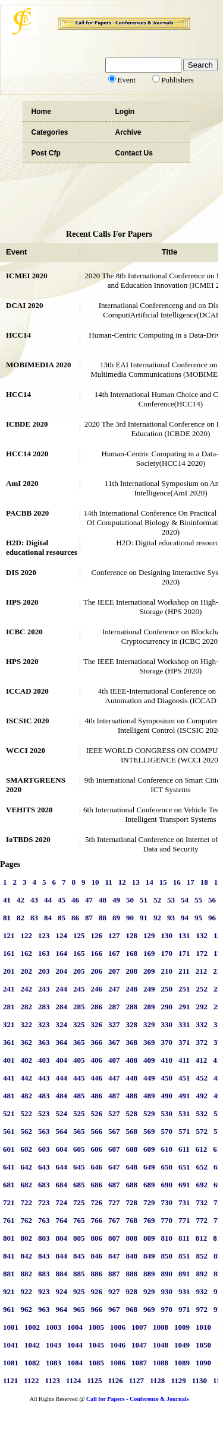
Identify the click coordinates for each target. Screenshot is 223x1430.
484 (62, 1095)
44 (48, 899)
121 (9, 935)
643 (44, 1166)
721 (9, 1202)
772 (202, 1220)
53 (171, 899)
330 (167, 1024)
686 (97, 1184)
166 (97, 953)
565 (79, 1131)
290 (167, 1006)
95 (198, 917)
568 (132, 1131)
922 (27, 1291)
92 (157, 917)
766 (97, 1220)
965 (79, 1309)
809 (149, 1238)
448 (132, 1077)
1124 (73, 1380)
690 (167, 1184)
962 (27, 1309)
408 (132, 1060)
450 (167, 1077)
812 (202, 1238)
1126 (115, 1380)
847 (114, 1255)
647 (114, 1166)
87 (89, 917)
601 (9, 1149)
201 (9, 971)
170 (167, 953)
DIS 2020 (21, 572)
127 (114, 935)
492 (202, 1095)
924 (62, 1291)
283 (44, 1006)
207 (114, 971)
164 (62, 953)
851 (184, 1255)
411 (184, 1060)
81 (7, 917)
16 (177, 882)
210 (167, 971)
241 (9, 988)
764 (62, 1220)
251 (184, 988)
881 (9, 1273)
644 (62, 1166)
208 (132, 971)
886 (97, 1273)
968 (132, 1309)
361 (9, 1042)
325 (79, 1024)
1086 (117, 1362)
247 (114, 988)
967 (114, 1309)
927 (114, 1291)
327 (114, 1024)
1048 (160, 1344)
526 (97, 1113)
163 (44, 953)
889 (149, 1273)
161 (9, 953)
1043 (53, 1344)
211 (184, 971)
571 (184, 1131)
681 (9, 1184)
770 (167, 1220)
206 (97, 971)
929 (149, 1291)
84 (48, 917)
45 (61, 899)
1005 (96, 1327)
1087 (139, 1362)
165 (79, 953)
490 (167, 1095)
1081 (10, 1362)
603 (44, 1149)
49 (116, 899)
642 (27, 1166)
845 (79, 1255)
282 (27, 1006)
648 (132, 1166)
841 (9, 1255)
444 (62, 1077)
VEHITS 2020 (29, 809)
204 (62, 971)
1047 (139, 1344)
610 (167, 1149)
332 (202, 1024)
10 (95, 882)
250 (167, 988)
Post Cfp (46, 153)
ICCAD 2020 (27, 691)
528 (132, 1113)
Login (125, 111)
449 (149, 1077)
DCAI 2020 (24, 305)
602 (27, 1149)
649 (149, 1166)
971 (184, 1309)
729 (149, 1202)
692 (202, 1184)
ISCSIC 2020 (27, 720)
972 (202, 1309)
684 (62, 1184)
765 (79, 1220)
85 (61, 917)
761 (9, 1220)
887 (114, 1273)
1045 (96, 1344)
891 (184, 1273)
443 (44, 1077)
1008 (160, 1327)
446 (97, 1077)
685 (79, 1184)
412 (202, 1060)
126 (97, 935)
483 (44, 1095)
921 (9, 1291)
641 (9, 1166)
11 (108, 882)
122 (27, 935)
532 (202, 1113)
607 (114, 1149)
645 (79, 1166)
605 (79, 1149)
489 (149, 1095)
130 (167, 935)
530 (167, 1113)
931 (184, 1291)
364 (62, 1042)
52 (157, 899)
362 (27, 1042)
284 (62, 1006)
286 (97, 1006)
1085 (96, 1362)
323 (44, 1024)
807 (114, 1238)
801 (9, 1238)
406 (97, 1060)
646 (97, 1166)
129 (149, 935)
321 (9, 1024)
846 (97, 1255)
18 (204, 882)
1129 (178, 1380)
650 (167, 1166)
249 (149, 988)
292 (202, 1006)
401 (9, 1060)
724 (62, 1202)
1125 (94, 1380)
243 (44, 988)
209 (149, 971)
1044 (75, 1344)
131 (184, 935)
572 (202, 1131)
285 (79, 1006)
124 (62, 935)
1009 (182, 1327)
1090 (203, 1362)
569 (149, 1131)
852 (202, 1255)
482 (27, 1095)
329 (149, 1024)
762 (27, 1220)
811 (184, 1238)
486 (97, 1095)
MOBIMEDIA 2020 (38, 364)
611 (184, 1149)
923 (44, 1291)
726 (97, 1202)
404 (62, 1060)
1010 (203, 1327)
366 (97, 1042)
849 (149, 1255)
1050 (203, 1344)
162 (27, 953)
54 (185, 899)
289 (149, 1006)
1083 (53, 1362)
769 (149, 1220)
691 (184, 1184)
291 (184, 1006)
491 (184, 1095)
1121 (10, 1380)
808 (132, 1238)
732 (202, 1202)
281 (9, 1006)
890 (167, 1273)
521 (9, 1113)
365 (79, 1042)
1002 (32, 1327)
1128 (157, 1380)
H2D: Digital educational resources (41, 547)
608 (132, 1149)
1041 (10, 1344)
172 (202, 953)
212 (202, 971)
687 (114, 1184)
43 (34, 899)
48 (102, 899)
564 (62, 1131)
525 (79, 1113)
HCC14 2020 (27, 453)
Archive (128, 132)
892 (202, 1273)
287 (114, 1006)
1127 (136, 1380)
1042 (32, 1344)
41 (7, 899)
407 (114, 1060)
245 (79, 988)
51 (143, 899)
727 (114, 1202)
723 (44, 1202)
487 (114, 1095)
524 (62, 1113)
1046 (117, 1344)
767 (114, 1220)
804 (62, 1238)
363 (44, 1042)
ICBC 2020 (24, 631)
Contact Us (134, 153)
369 (149, 1042)
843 (44, 1255)
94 (185, 917)
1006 (117, 1327)
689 (149, 1184)
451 (184, 1077)
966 (97, 1309)
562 (27, 1131)
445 (79, 1077)
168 (132, 953)
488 (132, 1095)
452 (202, 1077)
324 (62, 1024)
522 (27, 1113)
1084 (75, 1362)
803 (44, 1238)
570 (167, 1131)
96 (212, 917)
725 (79, 1202)
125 (79, 935)
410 (167, 1060)
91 (143, 917)
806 (97, 1238)
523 (44, 1113)
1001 (10, 1327)
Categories (50, 132)
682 (27, 1184)
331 (184, 1024)
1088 (160, 1362)
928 (132, 1291)
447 (114, 1077)
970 (167, 1309)
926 (97, 1291)
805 (79, 1238)
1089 (182, 1362)
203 (44, 971)
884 (62, 1273)
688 (132, 1184)
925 (79, 1291)
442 (27, 1077)
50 (130, 899)
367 (114, 1042)
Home (41, 111)
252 (202, 988)
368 (132, 1042)
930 (167, 1291)
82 (20, 917)
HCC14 (18, 335)
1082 (32, 1362)
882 (27, 1273)
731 (184, 1202)
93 (171, 917)
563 (44, 1131)
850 (167, 1255)
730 (167, 1202)
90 (130, 917)
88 (102, 917)
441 (9, 1077)
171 (184, 953)
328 (132, 1024)
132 (202, 935)
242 (27, 988)
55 (198, 899)
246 (97, 988)
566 (97, 1131)
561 (9, 1131)
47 (89, 899)
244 (62, 988)
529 (149, 1113)
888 (132, 1273)
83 (34, 917)
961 (9, 1309)
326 (97, 1024)
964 (62, 1309)
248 (132, 988)
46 (75, 899)
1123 (52, 1380)
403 (44, 1060)
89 (116, 917)
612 (202, 1149)
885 (79, 1273)
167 (114, 953)
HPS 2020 (22, 602)
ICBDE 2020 (27, 424)
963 (44, 1309)
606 (97, 1149)
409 (149, 1060)
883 (44, 1273)
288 (132, 1006)
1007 (139, 1327)
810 (167, 1238)
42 (20, 899)
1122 (31, 1380)
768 (132, 1220)
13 (136, 882)
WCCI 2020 (25, 750)
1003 (53, 1327)
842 (27, 1255)
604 (62, 1149)
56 (212, 899)
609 (149, 1149)
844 (62, 1255)
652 (202, 1166)
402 (27, 1060)
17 (190, 882)
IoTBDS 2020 (28, 839)
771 (184, 1220)
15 (163, 882)
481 (9, 1095)
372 (202, 1042)
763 (44, 1220)
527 (114, 1113)
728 (132, 1202)
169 (149, 953)
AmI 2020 (22, 483)
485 (79, 1095)
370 (167, 1042)
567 (114, 1131)
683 (44, 1184)
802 (27, 1238)
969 (149, 1309)
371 (184, 1042)
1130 (199, 1380)
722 (27, 1202)
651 (184, 1166)
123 (44, 935)
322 (27, 1024)
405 (79, 1060)
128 (132, 935)
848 (132, 1255)
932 (202, 1291)
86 (75, 917)
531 (184, 1113)
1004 (75, 1327)
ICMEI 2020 (27, 275)
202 (27, 971)
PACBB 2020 (27, 513)
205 (79, 971)
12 (122, 882)
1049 (182, 1344)
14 (149, 882)
